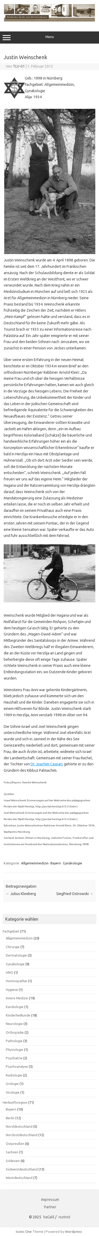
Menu (49, 37)
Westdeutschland (19, 1177)
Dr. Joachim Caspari (46, 764)
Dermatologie (16, 955)
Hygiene (12, 989)
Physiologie (14, 1049)
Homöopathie (16, 981)
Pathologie (14, 1041)
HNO (9, 972)
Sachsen (12, 1152)
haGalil (48, 1217)
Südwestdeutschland (22, 1169)
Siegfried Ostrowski (74, 894)
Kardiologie (14, 1007)
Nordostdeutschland (21, 1135)
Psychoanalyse (17, 1066)
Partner (50, 1207)
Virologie (13, 1092)
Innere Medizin (17, 998)
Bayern (55, 863)
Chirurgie (13, 947)
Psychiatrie (14, 1058)
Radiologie (14, 1075)
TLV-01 (19, 66)
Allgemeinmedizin (35, 863)
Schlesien (13, 1161)
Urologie (12, 1083)
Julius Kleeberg (21, 894)
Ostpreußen (15, 1143)
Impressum (50, 1199)
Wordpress (73, 1231)
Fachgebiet (11, 931)
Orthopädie (15, 1032)
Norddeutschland (19, 1126)
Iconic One (24, 1231)
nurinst (64, 1217)
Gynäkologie (72, 863)
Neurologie (14, 1024)
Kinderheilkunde (18, 1015)
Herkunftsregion (15, 1102)
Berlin (10, 1118)
